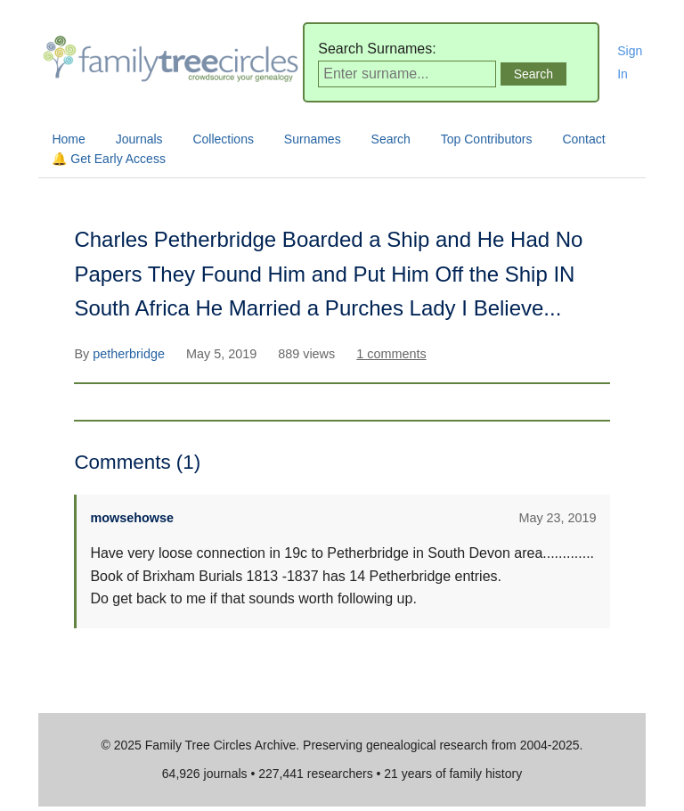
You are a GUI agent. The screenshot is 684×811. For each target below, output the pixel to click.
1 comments (391, 354)
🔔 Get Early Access (108, 159)
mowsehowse (132, 518)
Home (68, 139)
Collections (222, 139)
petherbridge (130, 354)
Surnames (312, 139)
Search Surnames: (377, 48)
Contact (583, 139)
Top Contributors (487, 139)
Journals (139, 139)
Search (391, 139)
